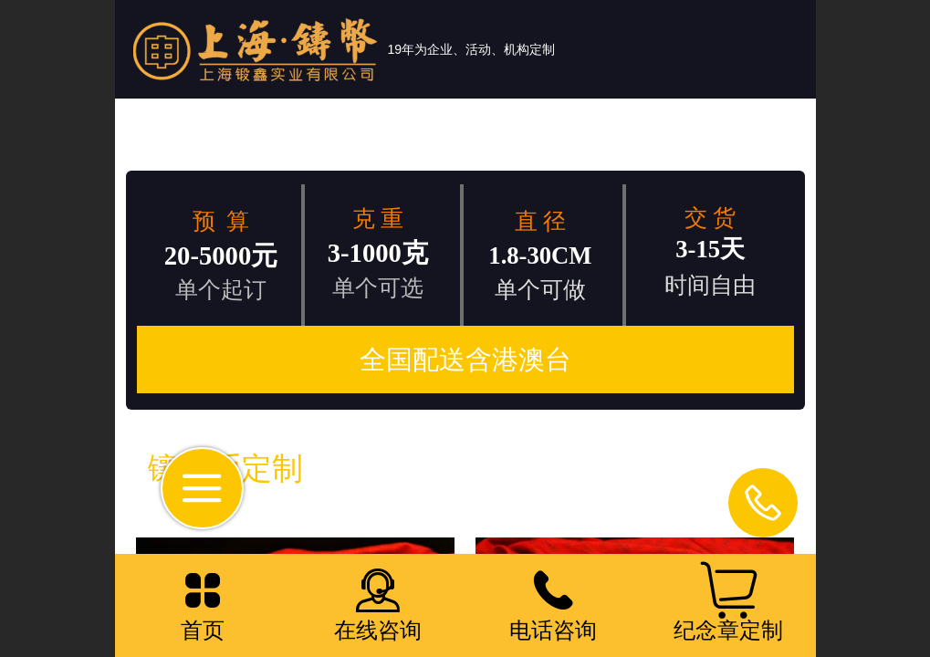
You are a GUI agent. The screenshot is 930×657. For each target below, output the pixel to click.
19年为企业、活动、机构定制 (472, 49)
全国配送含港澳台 (465, 359)
